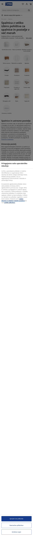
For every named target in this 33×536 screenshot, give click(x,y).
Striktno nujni (16, 532)
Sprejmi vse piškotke (16, 519)
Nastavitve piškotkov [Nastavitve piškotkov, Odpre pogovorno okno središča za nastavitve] (16, 525)
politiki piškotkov (9, 202)
